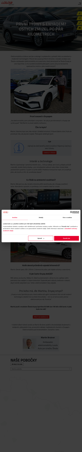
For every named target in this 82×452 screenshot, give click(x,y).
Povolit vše (66, 238)
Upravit (40, 238)
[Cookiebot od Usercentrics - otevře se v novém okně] (71, 212)
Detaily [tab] (41, 217)
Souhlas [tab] (14, 217)
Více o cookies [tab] (67, 217)
